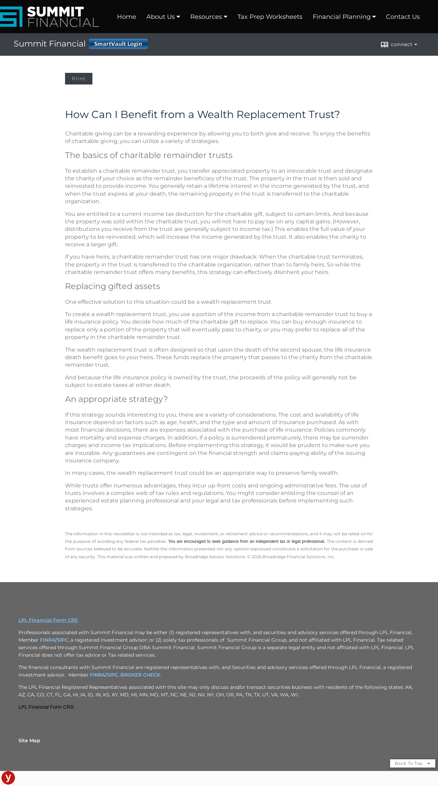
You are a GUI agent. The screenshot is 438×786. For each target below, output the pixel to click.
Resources (206, 17)
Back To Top (412, 763)
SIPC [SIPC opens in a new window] (62, 640)
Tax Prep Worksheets (269, 17)
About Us (160, 17)
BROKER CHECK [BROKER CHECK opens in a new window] (140, 675)
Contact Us (403, 17)
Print (79, 79)
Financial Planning (342, 17)
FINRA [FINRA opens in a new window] (47, 640)
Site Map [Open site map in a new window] (29, 740)
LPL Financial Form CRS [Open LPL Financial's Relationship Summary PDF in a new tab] (48, 620)
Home (126, 17)
